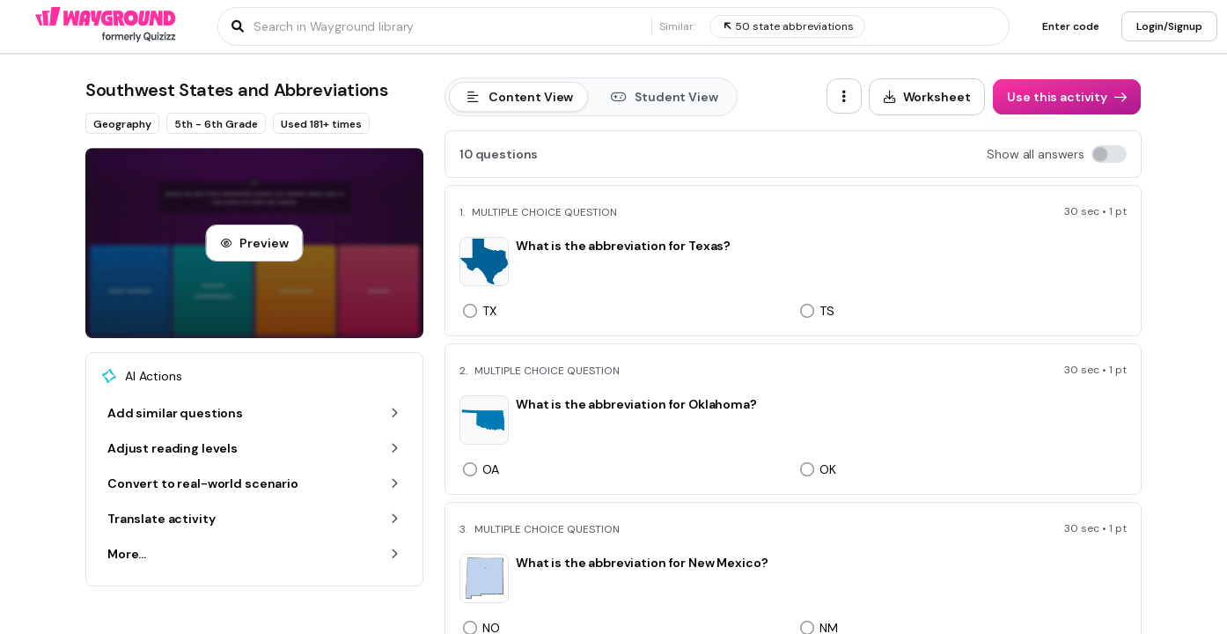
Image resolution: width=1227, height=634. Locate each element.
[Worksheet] (927, 96)
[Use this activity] (1067, 96)
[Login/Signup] (1169, 26)
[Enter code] (1070, 26)
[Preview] (254, 243)
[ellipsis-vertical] (844, 96)
